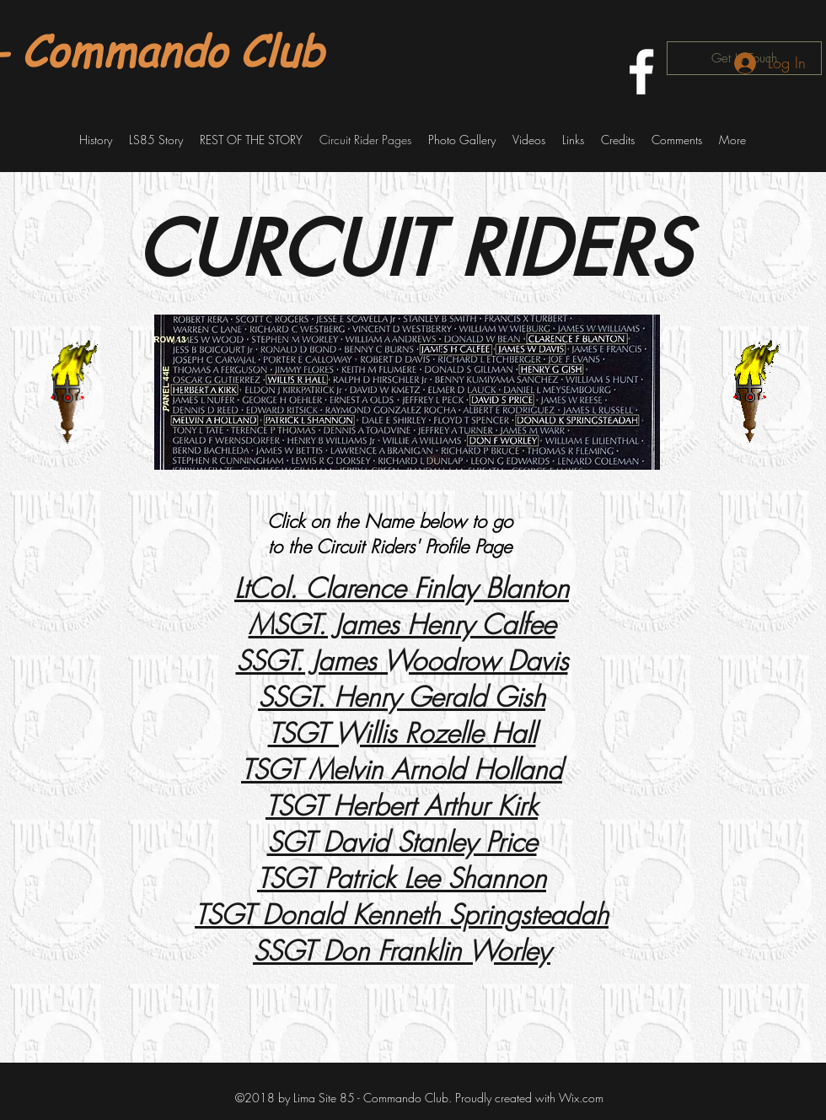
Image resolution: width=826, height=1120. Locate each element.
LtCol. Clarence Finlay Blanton (401, 588)
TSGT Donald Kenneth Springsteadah (402, 915)
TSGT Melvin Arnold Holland (401, 769)
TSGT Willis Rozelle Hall (402, 733)
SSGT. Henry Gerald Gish (401, 697)
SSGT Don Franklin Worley (401, 951)
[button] (96, 140)
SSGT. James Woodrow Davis (402, 661)
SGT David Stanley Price (402, 842)
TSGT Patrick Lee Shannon (401, 878)
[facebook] (641, 71)
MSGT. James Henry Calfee (402, 624)
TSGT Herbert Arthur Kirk (402, 806)
